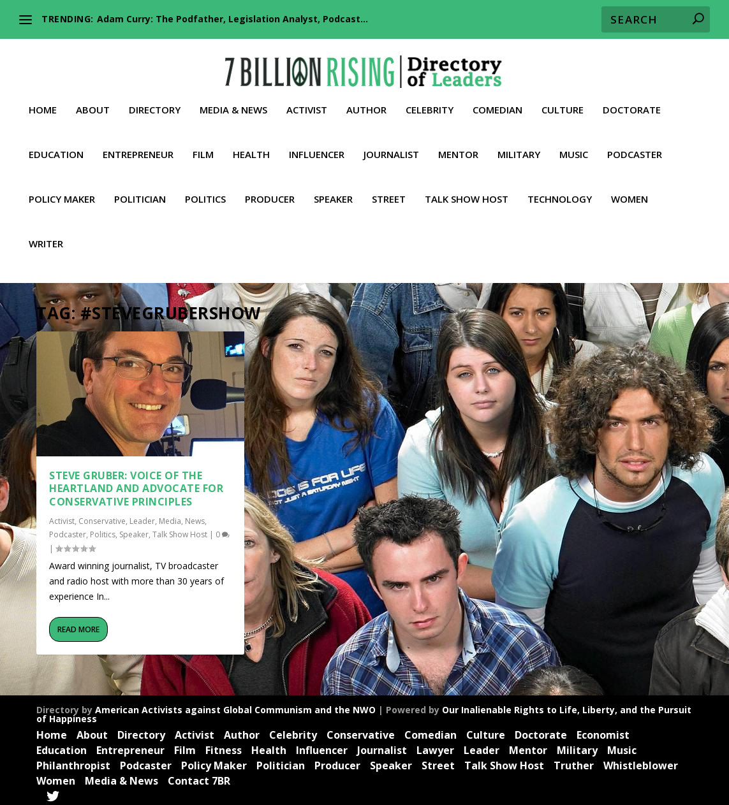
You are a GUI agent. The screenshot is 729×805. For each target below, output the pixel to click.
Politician (140, 192)
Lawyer (435, 746)
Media (170, 516)
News (195, 516)
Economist (603, 730)
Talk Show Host (466, 192)
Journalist (391, 147)
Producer (270, 192)
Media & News (233, 102)
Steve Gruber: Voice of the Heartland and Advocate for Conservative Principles (136, 484)
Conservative (102, 516)
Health (251, 147)
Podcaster (634, 147)
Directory (154, 102)
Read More (78, 625)
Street (389, 192)
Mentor (458, 147)
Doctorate (632, 102)
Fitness (223, 746)
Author (366, 102)
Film (203, 147)
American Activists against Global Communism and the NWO (235, 705)
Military (518, 147)
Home (43, 102)
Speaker (333, 192)
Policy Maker (62, 192)
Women (629, 192)
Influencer (316, 147)
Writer (46, 236)
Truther (574, 761)
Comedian (497, 102)
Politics (205, 192)
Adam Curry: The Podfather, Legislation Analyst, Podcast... (232, 19)
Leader (142, 516)
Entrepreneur (138, 147)
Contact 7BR (199, 776)
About (93, 102)
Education (56, 147)
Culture (562, 102)
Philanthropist (73, 761)
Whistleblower (640, 761)
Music (573, 147)
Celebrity (429, 102)
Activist (306, 102)
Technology (559, 192)
